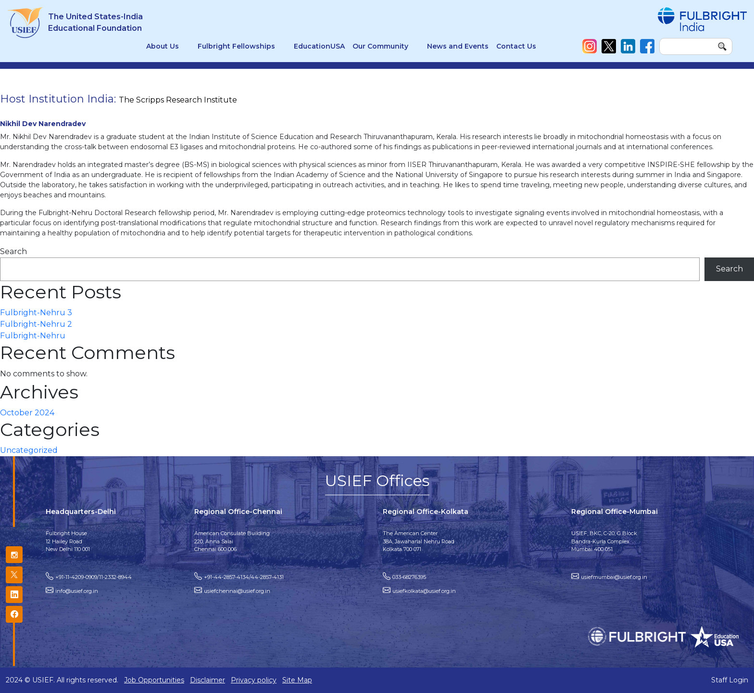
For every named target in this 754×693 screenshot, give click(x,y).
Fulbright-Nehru (32, 335)
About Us (162, 46)
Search (13, 251)
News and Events (458, 46)
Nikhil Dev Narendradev (43, 123)
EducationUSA (319, 46)
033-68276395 (409, 577)
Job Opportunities (154, 680)
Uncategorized (29, 450)
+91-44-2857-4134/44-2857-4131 (244, 577)
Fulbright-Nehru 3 (36, 312)
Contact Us (516, 46)
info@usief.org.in (76, 591)
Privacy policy (253, 680)
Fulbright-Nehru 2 (36, 324)
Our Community (380, 46)
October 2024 (27, 412)
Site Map (297, 680)
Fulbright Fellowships (236, 46)
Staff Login (729, 680)
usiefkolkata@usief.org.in (424, 591)
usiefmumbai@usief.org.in (614, 577)
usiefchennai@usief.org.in (237, 591)
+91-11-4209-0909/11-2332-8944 (93, 577)
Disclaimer (207, 680)
